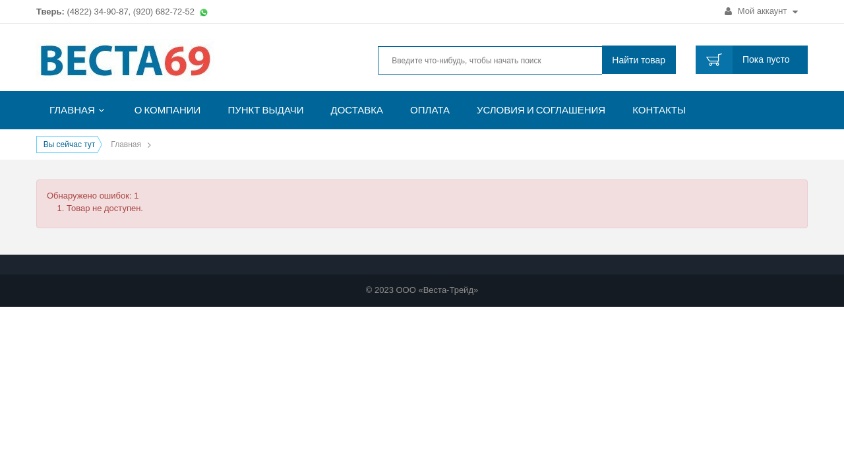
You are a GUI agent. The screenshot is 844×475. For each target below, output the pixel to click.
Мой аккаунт (761, 11)
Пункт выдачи (265, 109)
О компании (168, 109)
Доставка (357, 109)
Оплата (430, 109)
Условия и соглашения (541, 109)
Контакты (659, 109)
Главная (72, 109)
